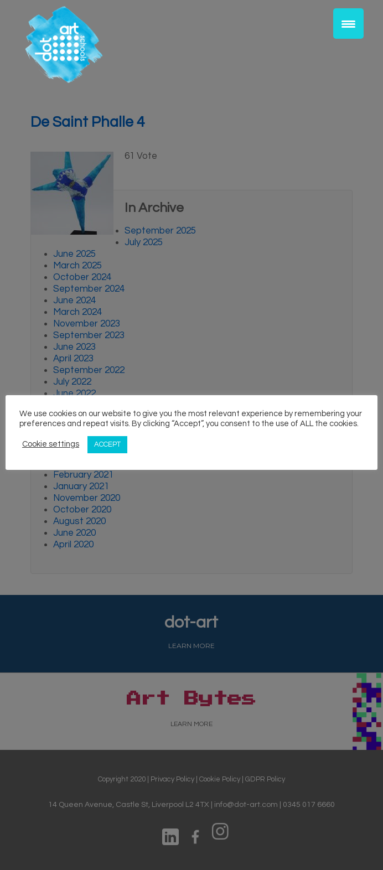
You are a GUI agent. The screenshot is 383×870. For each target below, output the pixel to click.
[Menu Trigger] (348, 23)
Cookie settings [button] (50, 444)
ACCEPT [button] (107, 444)
